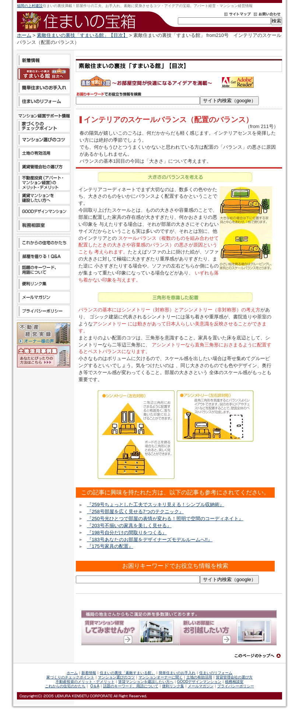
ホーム (24, 35)
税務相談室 (234, 682)
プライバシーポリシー (235, 686)
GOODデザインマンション (199, 682)
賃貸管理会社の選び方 (234, 677)
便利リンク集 (173, 686)
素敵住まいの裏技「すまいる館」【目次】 (82, 35)
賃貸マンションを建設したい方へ (145, 682)
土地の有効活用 (199, 677)
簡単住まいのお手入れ (177, 673)
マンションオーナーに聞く (160, 677)
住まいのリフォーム (215, 673)
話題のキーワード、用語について (130, 686)
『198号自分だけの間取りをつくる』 (127, 532)
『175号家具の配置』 (110, 546)
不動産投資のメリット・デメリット (85, 682)
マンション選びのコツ (116, 677)
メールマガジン (201, 686)
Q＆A (94, 686)
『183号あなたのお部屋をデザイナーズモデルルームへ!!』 (149, 539)
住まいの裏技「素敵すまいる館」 (127, 673)
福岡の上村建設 (30, 6)
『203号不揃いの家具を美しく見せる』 (129, 525)
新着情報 (88, 673)
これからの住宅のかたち (65, 686)
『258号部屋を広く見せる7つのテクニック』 (135, 511)
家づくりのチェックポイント (70, 677)
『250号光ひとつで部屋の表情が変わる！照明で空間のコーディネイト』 (165, 518)
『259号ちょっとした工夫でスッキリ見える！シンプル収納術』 (155, 504)
